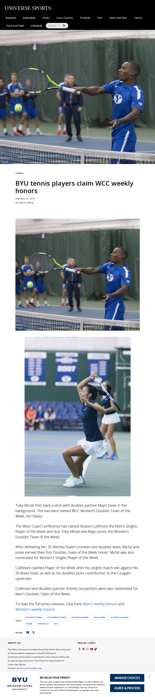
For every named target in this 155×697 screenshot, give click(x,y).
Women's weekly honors (35, 609)
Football (85, 17)
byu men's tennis (34, 617)
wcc (56, 624)
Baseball (11, 17)
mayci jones (99, 617)
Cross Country (64, 17)
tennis (29, 624)
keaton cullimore (80, 617)
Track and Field (15, 25)
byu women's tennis (56, 617)
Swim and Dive (118, 17)
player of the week (120, 617)
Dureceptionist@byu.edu (32, 668)
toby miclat (43, 624)
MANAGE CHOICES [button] (127, 678)
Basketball (29, 17)
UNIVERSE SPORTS (28, 8)
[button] (150, 677)
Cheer (45, 17)
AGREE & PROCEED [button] (127, 688)
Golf (99, 17)
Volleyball (36, 25)
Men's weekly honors (100, 603)
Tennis (138, 17)
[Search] (57, 25)
